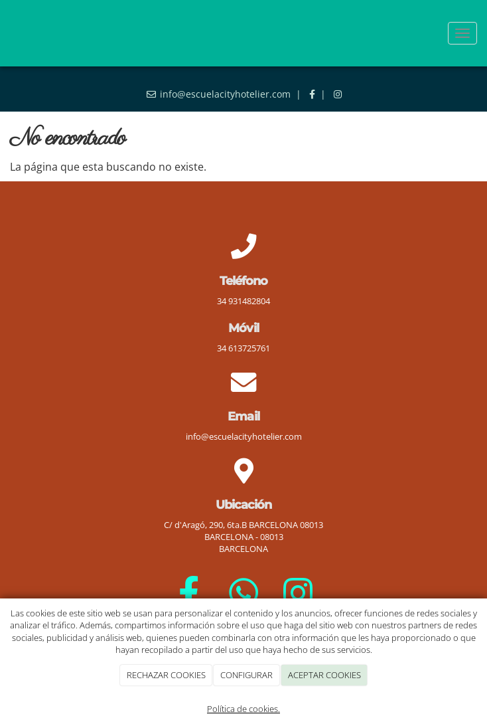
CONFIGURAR (246, 675)
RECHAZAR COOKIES (166, 675)
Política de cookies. (243, 709)
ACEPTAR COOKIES (324, 675)
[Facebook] (188, 592)
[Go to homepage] (6, 33)
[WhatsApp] (243, 592)
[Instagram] (298, 592)
